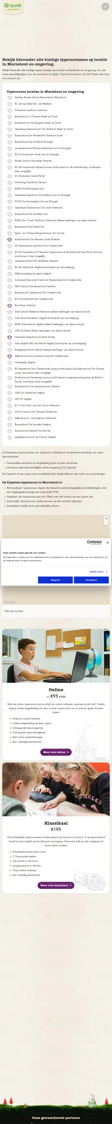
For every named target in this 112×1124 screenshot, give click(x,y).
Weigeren (55, 580)
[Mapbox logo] (9, 602)
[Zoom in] (106, 518)
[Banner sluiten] (108, 543)
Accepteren (91, 580)
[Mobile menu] (105, 6)
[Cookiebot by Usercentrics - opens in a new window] (89, 542)
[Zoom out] (106, 522)
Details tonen (96, 571)
